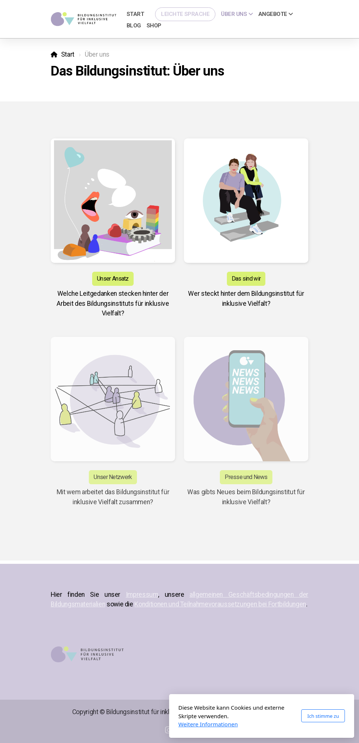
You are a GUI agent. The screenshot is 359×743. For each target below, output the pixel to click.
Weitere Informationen (126, 724)
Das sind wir (246, 278)
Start (67, 54)
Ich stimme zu (241, 716)
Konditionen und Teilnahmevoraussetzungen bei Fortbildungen (220, 604)
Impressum (142, 594)
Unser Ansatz (113, 278)
